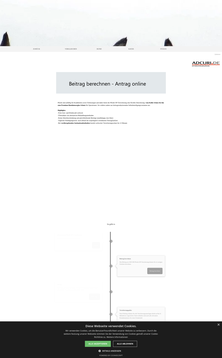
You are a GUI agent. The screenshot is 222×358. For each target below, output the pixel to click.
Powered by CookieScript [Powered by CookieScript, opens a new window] (111, 355)
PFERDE (163, 49)
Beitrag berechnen (155, 271)
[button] (111, 350)
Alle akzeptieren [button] (98, 343)
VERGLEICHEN (71, 49)
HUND (99, 49)
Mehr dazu (96, 297)
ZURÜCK (36, 49)
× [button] (218, 325)
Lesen (97, 245)
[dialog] (111, 339)
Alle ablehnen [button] (125, 343)
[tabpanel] (111, 115)
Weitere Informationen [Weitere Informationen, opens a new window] (117, 337)
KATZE (131, 49)
